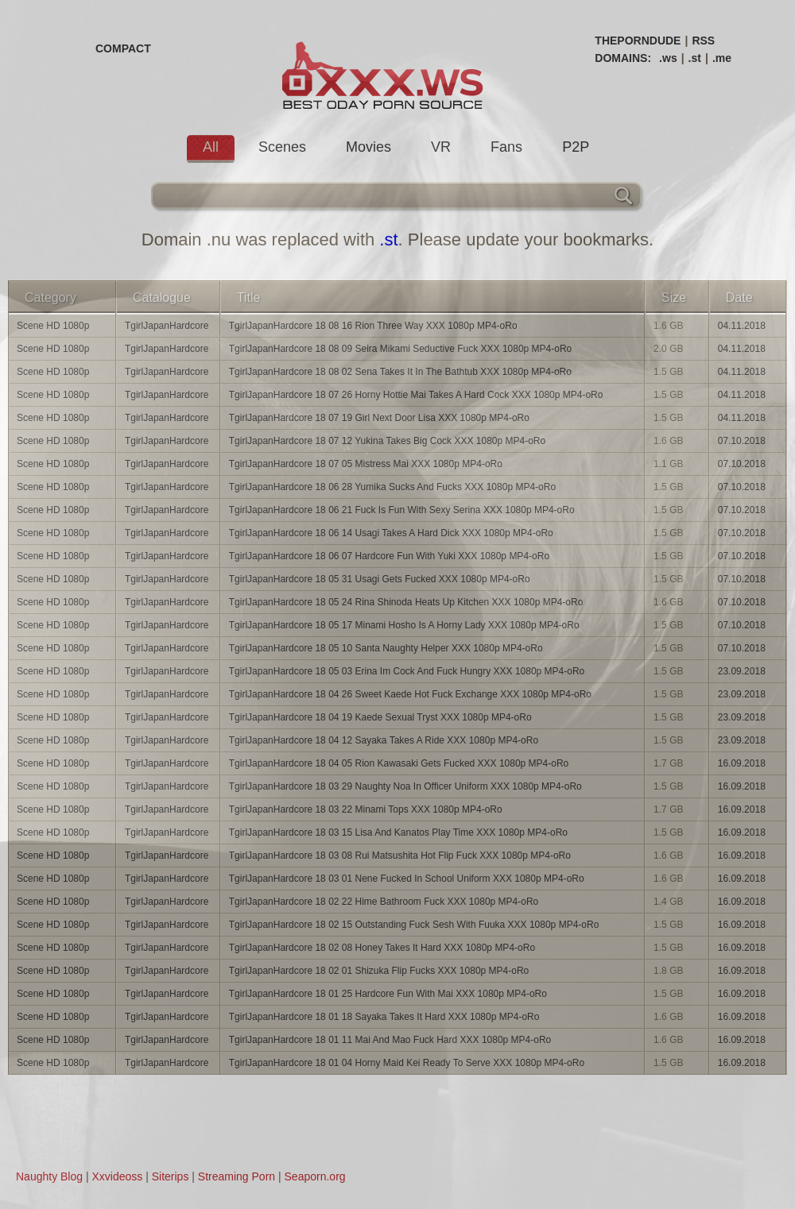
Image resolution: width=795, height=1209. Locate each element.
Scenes (282, 147)
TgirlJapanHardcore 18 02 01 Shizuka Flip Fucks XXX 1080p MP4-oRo (379, 970)
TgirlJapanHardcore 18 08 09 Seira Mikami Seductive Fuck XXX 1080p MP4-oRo (400, 348)
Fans (506, 147)
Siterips (170, 1176)
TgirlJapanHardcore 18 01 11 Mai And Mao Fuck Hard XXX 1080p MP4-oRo (390, 1039)
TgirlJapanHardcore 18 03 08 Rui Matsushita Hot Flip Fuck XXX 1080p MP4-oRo (400, 855)
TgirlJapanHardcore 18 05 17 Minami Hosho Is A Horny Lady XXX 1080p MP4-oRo (404, 625)
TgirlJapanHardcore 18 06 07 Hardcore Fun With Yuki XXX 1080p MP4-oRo (389, 556)
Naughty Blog (49, 1176)
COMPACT (123, 48)
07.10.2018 (742, 440)
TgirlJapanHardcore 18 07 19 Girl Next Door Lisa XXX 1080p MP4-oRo (379, 417)
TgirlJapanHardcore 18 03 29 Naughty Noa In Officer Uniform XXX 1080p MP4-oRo (405, 786)
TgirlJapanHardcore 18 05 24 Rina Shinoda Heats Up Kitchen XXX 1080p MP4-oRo (406, 602)
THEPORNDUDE (638, 40)
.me (721, 58)
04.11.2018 (742, 325)
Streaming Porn (236, 1176)
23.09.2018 (742, 671)
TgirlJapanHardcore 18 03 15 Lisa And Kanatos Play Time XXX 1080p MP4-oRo (398, 832)
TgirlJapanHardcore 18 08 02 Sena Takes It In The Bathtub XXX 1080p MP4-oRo (400, 371)
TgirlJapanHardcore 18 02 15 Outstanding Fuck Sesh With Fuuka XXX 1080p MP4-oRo (414, 924)
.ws (668, 58)
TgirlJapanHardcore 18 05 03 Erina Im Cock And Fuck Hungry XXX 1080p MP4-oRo (407, 671)
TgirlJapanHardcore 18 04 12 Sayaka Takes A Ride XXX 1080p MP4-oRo (383, 740)
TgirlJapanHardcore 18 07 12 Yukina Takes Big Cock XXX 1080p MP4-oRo (387, 440)
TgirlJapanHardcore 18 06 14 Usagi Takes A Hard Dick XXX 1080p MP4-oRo (391, 533)
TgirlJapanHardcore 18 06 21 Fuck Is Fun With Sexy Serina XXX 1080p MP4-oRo (402, 510)
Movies (368, 147)
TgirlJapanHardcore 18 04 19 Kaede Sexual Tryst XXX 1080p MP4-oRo (380, 717)
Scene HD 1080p (53, 325)
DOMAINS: (623, 58)
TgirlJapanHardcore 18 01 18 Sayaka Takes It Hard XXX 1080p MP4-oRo (384, 1016)
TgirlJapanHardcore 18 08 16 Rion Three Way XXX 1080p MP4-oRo (373, 325)
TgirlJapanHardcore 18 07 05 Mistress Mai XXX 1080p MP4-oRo (365, 463)
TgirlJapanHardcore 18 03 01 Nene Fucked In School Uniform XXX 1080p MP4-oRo (406, 878)
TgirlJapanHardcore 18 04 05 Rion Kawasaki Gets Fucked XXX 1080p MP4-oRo (399, 763)
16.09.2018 (742, 763)
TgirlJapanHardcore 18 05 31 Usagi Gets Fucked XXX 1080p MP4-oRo (379, 579)
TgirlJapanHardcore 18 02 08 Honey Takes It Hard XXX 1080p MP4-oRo (382, 947)
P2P (575, 147)
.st (694, 58)
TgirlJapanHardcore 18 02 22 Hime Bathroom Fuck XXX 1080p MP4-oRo (384, 901)
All (211, 147)
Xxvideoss (116, 1176)
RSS (703, 40)
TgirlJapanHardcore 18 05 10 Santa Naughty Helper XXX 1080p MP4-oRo (386, 648)
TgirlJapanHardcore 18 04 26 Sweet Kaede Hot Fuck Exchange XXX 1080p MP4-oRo (410, 694)
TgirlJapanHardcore (166, 325)
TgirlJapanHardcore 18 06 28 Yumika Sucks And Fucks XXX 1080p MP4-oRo (392, 486)
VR (441, 147)
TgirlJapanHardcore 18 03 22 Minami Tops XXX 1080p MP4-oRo (365, 809)
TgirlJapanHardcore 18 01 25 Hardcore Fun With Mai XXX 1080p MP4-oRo (388, 993)
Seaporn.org (315, 1176)
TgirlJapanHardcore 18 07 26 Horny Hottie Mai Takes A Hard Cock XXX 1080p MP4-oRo (416, 394)
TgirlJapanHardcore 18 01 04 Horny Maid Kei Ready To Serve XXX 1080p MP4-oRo (406, 1062)
